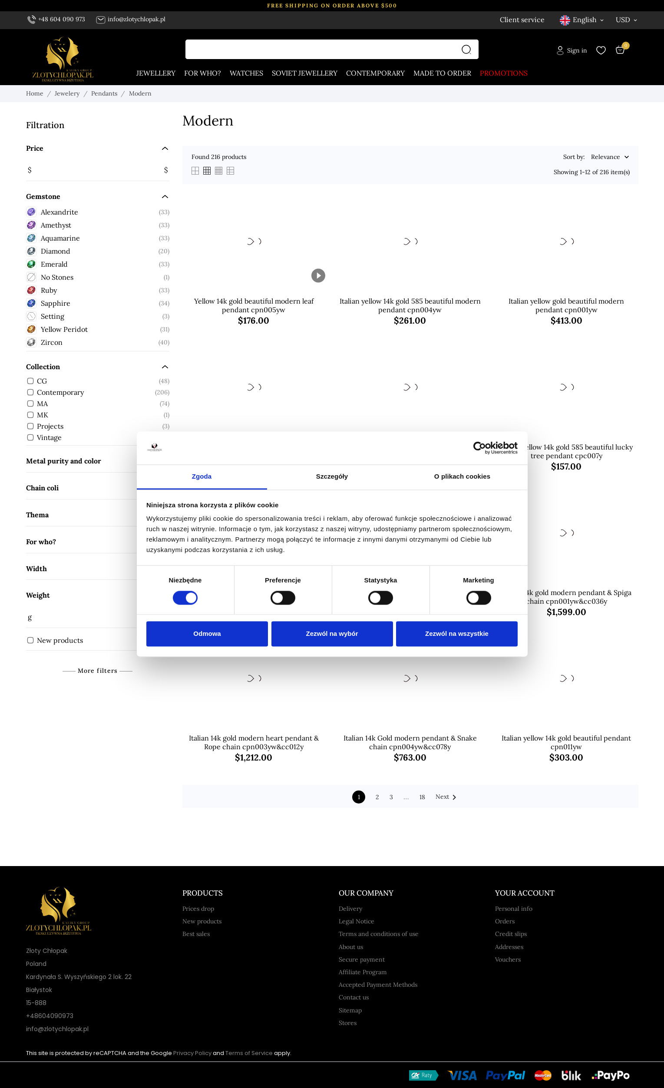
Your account (525, 893)
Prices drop (198, 909)
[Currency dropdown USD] (627, 19)
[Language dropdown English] (582, 20)
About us (351, 947)
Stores (348, 1023)
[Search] (469, 49)
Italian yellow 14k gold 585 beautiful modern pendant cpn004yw (410, 305)
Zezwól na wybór (332, 634)
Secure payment (362, 959)
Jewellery (155, 73)
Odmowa (207, 634)
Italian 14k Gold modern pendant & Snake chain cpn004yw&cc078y (410, 742)
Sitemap (350, 1010)
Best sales (196, 934)
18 (422, 797)
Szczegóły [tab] (332, 476)
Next (447, 797)
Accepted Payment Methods (378, 985)
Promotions (504, 73)
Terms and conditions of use (379, 934)
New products (201, 921)
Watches (246, 73)
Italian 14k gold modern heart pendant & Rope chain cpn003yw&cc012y (254, 742)
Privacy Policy (192, 1053)
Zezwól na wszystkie (457, 634)
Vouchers (508, 959)
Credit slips (511, 934)
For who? (202, 73)
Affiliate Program (363, 972)
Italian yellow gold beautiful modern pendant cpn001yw (566, 305)
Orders (505, 921)
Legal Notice (356, 921)
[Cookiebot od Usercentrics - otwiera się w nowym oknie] (480, 447)
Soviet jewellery (304, 73)
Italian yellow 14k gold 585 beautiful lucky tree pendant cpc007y (566, 451)
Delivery (350, 909)
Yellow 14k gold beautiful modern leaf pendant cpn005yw (254, 305)
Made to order (442, 73)
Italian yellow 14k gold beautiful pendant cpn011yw (566, 742)
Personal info (513, 909)
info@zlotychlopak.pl (130, 19)
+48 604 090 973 (56, 19)
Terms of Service (249, 1053)
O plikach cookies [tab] (462, 476)
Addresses (509, 947)
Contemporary (375, 73)
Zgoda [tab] (202, 476)
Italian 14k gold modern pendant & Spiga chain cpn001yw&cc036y (566, 596)
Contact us (354, 997)
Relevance (605, 157)
